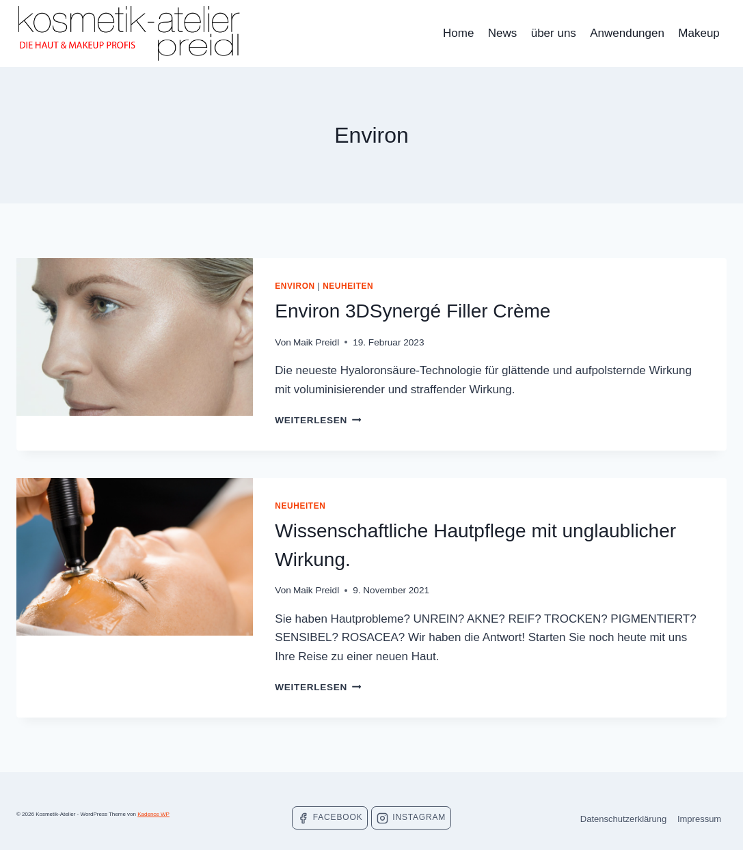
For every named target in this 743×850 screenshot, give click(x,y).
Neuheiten (348, 286)
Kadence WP (153, 814)
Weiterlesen (318, 420)
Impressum (699, 819)
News (502, 33)
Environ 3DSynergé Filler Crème (412, 311)
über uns (553, 33)
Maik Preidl (316, 342)
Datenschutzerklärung (623, 819)
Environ (294, 286)
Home (458, 33)
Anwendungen (627, 33)
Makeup (698, 33)
